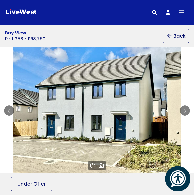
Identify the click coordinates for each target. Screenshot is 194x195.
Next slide (185, 110)
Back (176, 35)
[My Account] (168, 12)
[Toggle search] (154, 12)
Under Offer (31, 183)
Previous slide (9, 110)
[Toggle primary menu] (181, 12)
